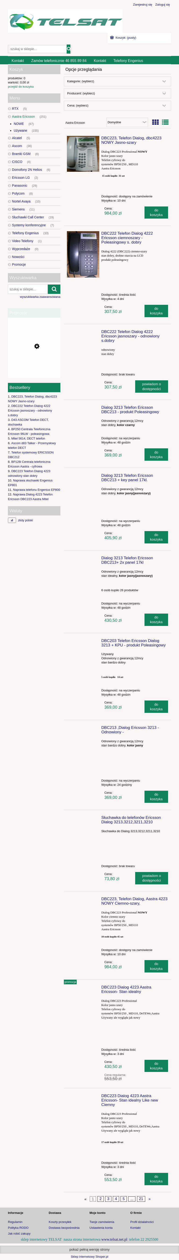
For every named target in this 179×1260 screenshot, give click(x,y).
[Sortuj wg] (127, 122)
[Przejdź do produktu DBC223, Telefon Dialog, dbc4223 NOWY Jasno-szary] (83, 154)
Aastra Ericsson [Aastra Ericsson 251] (23, 116)
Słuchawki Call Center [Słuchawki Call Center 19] (28, 217)
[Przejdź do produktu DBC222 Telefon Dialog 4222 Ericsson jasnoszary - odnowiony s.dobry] (83, 333)
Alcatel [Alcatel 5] (17, 138)
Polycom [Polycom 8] (18, 193)
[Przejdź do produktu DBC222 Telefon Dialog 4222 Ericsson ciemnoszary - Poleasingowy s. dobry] (83, 254)
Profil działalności (142, 1222)
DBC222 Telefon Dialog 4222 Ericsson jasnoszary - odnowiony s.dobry (30, 410)
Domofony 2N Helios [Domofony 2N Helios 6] (27, 170)
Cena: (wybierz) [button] (77, 105)
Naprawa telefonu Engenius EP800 (36, 489)
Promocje (19, 264)
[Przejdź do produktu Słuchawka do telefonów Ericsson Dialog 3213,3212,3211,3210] (83, 818)
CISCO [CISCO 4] (17, 162)
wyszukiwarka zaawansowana (40, 297)
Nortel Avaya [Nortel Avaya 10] (21, 201)
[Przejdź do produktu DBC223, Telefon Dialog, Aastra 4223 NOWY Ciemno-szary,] (83, 900)
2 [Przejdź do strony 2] (101, 1199)
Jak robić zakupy (19, 1233)
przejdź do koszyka (21, 86)
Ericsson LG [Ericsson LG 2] (21, 177)
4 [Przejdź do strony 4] (116, 1199)
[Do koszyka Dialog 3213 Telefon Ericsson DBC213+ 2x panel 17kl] (156, 620)
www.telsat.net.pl (114, 1239)
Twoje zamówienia (102, 1222)
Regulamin (15, 1222)
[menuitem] (18, 60)
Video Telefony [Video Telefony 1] (22, 241)
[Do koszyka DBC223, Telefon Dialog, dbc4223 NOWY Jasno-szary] (156, 212)
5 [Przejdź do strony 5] (124, 1199)
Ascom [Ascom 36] (17, 146)
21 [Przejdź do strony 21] (141, 1199)
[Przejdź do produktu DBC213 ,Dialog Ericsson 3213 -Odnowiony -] (83, 728)
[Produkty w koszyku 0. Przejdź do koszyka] (123, 37)
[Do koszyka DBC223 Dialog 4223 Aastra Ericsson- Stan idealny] (156, 1066)
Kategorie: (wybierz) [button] (80, 81)
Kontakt (135, 1227)
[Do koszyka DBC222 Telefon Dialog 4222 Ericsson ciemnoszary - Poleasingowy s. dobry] (156, 311)
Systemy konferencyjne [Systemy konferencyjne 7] (29, 225)
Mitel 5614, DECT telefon (28, 438)
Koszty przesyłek (60, 1222)
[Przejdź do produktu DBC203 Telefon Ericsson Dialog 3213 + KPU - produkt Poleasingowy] (83, 642)
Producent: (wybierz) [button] (81, 93)
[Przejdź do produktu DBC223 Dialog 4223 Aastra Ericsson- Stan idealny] (83, 988)
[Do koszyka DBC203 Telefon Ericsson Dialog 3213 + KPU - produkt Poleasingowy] (156, 706)
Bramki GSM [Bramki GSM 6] (21, 154)
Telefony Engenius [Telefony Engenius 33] (25, 233)
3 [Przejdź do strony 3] (108, 1199)
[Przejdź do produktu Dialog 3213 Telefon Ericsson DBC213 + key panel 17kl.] (83, 476)
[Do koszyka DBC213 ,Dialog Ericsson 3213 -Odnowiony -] (156, 797)
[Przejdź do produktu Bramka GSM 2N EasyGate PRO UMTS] (34, 366)
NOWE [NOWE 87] (19, 124)
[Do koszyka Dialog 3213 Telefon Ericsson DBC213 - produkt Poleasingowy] (156, 454)
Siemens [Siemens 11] (18, 209)
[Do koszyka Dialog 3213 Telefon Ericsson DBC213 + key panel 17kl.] (156, 537)
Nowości (18, 257)
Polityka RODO (18, 1227)
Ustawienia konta (101, 1227)
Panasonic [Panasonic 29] (19, 185)
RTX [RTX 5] (15, 108)
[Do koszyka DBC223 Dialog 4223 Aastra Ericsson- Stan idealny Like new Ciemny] (156, 1179)
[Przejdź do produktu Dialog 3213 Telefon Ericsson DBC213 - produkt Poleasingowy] (83, 408)
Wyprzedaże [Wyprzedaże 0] (21, 249)
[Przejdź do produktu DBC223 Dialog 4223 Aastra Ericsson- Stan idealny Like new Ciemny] (83, 1097)
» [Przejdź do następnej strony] (149, 1199)
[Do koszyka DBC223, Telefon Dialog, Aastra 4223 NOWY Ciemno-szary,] (156, 966)
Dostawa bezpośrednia (64, 1227)
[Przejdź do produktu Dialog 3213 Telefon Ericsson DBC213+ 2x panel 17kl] (83, 559)
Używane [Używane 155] (20, 130)
